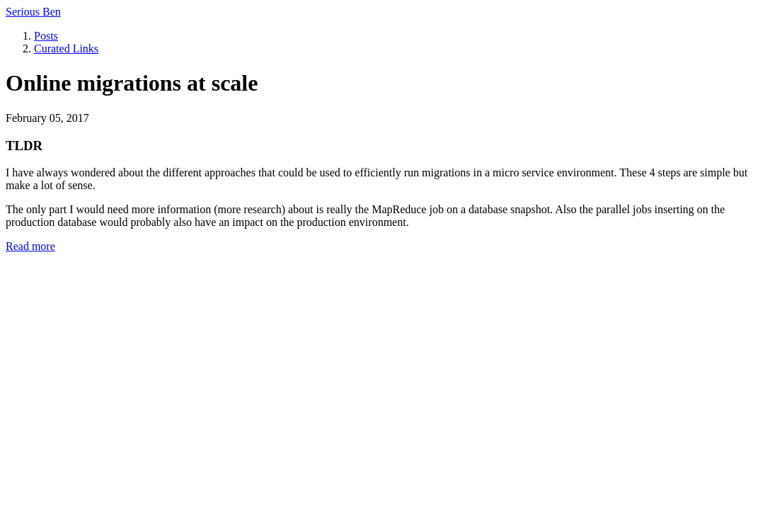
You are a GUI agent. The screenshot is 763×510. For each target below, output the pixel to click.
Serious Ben (33, 12)
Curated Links (66, 48)
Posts (46, 36)
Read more (30, 246)
